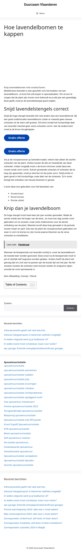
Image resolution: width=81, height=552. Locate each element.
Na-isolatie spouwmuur (16, 442)
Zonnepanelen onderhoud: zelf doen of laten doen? (31, 518)
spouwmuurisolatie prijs (16, 379)
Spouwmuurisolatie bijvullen (19, 460)
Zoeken (8, 303)
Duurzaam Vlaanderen (40, 5)
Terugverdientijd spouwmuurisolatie (23, 410)
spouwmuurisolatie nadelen (18, 374)
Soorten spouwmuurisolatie (18, 464)
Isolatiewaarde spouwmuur (18, 446)
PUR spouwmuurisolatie (16, 428)
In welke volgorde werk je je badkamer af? (26, 339)
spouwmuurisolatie (14, 365)
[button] (31, 285)
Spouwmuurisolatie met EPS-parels (22, 419)
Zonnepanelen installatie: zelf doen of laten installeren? (33, 522)
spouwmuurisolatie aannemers (20, 370)
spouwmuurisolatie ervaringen (20, 383)
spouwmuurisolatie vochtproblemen (23, 392)
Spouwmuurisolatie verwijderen (20, 455)
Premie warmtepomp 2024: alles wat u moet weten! (31, 509)
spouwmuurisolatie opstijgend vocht (23, 397)
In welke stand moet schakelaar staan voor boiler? (30, 343)
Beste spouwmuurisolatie (17, 433)
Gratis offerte (16, 137)
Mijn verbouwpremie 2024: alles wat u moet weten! (31, 513)
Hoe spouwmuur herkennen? (19, 401)
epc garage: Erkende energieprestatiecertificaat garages (33, 348)
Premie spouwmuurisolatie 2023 (21, 406)
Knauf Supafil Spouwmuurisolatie (21, 424)
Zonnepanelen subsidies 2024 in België (24, 527)
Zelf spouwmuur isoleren (17, 437)
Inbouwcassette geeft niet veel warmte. (25, 330)
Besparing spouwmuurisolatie (20, 415)
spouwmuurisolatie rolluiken (19, 388)
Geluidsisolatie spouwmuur (18, 451)
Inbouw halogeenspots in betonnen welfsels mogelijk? (32, 334)
